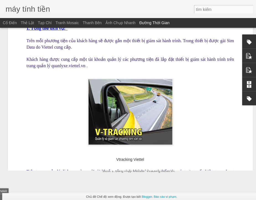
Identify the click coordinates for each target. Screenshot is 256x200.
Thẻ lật (27, 23)
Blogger (147, 196)
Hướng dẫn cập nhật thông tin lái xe (142, 141)
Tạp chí (45, 23)
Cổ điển (10, 23)
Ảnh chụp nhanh (120, 23)
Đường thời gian (154, 23)
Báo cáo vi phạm (165, 196)
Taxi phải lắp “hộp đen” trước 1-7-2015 (219, 147)
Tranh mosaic (67, 23)
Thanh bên (92, 23)
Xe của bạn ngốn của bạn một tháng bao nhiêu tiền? (89, 130)
